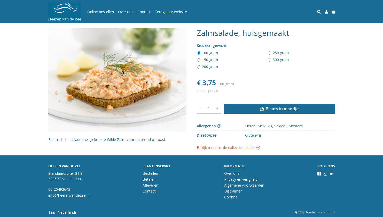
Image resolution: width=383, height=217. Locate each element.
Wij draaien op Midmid (315, 212)
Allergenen (209, 125)
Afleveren (150, 185)
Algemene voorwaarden (244, 185)
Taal (52, 212)
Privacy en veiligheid (240, 179)
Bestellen (150, 173)
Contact (144, 11)
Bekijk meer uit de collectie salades (228, 147)
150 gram (210, 59)
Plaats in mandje (279, 109)
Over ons (125, 11)
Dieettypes (206, 135)
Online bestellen (100, 11)
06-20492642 (59, 189)
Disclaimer (233, 191)
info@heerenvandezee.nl (68, 195)
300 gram (281, 59)
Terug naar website (171, 11)
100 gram (210, 52)
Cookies (231, 197)
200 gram (210, 66)
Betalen (149, 179)
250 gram (281, 52)
